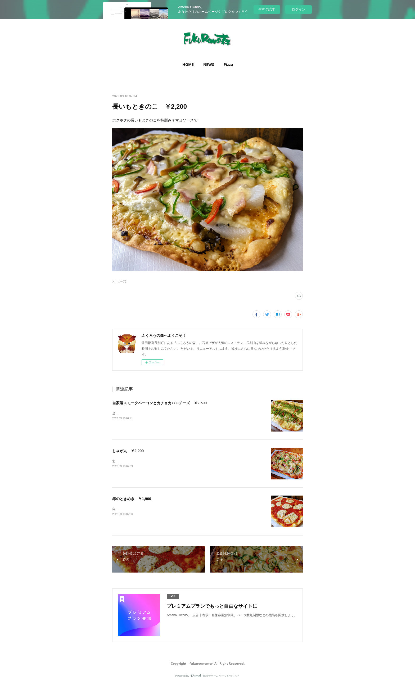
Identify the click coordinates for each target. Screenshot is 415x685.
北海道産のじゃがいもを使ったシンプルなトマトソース (152, 461)
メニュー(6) (119, 281)
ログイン (298, 9)
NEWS (208, 64)
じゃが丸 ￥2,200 (128, 451)
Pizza (228, 64)
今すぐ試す (266, 9)
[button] (188, 64)
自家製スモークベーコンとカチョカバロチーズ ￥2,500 (159, 403)
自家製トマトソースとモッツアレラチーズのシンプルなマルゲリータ (161, 509)
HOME (188, 64)
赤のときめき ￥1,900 (131, 499)
